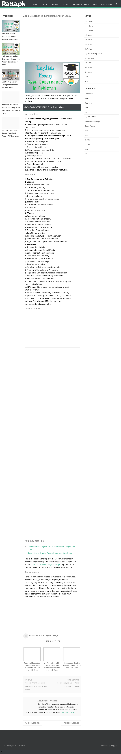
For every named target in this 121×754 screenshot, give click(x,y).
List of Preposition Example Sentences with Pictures (10, 85)
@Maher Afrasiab (68, 713)
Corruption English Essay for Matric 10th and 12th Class (72, 666)
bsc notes (88, 72)
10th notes (89, 21)
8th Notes (88, 40)
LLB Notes (88, 63)
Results (87, 140)
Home (35, 4)
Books (87, 107)
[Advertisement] (52, 35)
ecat (86, 76)
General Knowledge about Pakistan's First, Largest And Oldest (36, 687)
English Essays (54, 564)
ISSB (86, 130)
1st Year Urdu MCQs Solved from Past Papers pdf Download (10, 133)
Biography (88, 103)
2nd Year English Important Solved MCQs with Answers (10, 36)
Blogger (114, 746)
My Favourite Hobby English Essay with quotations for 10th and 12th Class (52, 667)
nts (86, 154)
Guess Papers (90, 126)
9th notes (88, 44)
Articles (87, 98)
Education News (40, 564)
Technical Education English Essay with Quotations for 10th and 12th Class (32, 667)
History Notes (90, 58)
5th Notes (88, 35)
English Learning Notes (93, 53)
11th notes (89, 26)
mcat (86, 81)
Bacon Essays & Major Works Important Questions (50, 553)
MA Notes (88, 67)
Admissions (89, 94)
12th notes (89, 30)
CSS (86, 112)
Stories (87, 144)
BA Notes (88, 49)
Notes (87, 135)
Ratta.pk (22, 746)
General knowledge (92, 121)
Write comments (71, 724)
